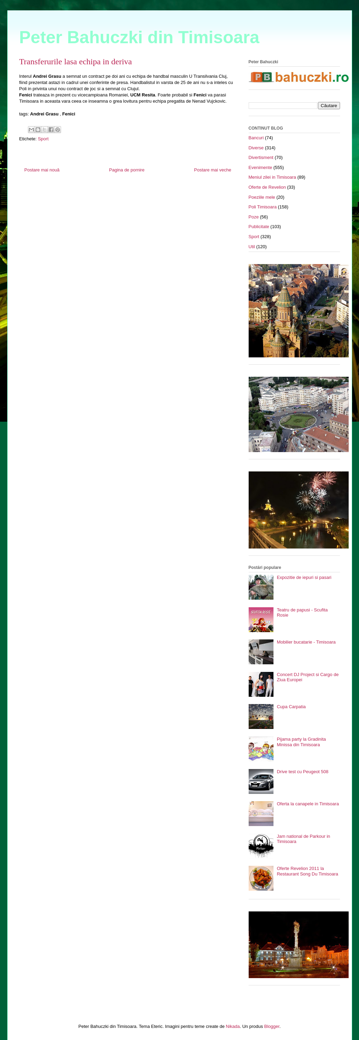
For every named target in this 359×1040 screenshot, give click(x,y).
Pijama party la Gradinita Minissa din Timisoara (301, 742)
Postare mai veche (212, 169)
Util (252, 246)
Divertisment (261, 157)
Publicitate (259, 226)
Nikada (233, 1026)
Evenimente (260, 167)
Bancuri (256, 137)
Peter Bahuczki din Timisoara (139, 37)
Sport (43, 138)
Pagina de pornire (126, 169)
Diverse (256, 147)
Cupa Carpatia (291, 706)
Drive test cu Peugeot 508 (303, 771)
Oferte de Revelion (267, 187)
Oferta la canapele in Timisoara (308, 803)
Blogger (271, 1026)
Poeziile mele (262, 197)
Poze (254, 216)
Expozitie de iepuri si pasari (304, 577)
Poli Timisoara (263, 206)
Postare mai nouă (42, 169)
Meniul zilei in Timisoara (272, 177)
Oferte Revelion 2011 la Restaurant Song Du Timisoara (307, 871)
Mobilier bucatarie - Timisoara (306, 642)
